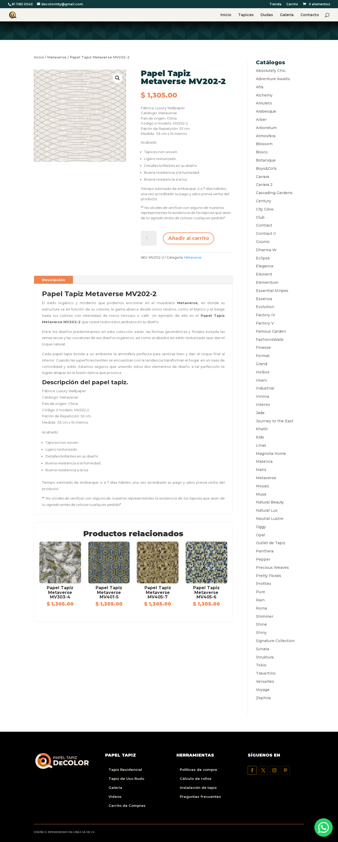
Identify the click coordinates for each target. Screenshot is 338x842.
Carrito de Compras (127, 805)
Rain (260, 600)
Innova (262, 396)
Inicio (225, 15)
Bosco (262, 152)
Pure (260, 591)
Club (260, 217)
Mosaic (262, 486)
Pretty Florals (268, 575)
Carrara (262, 176)
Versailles (265, 681)
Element (264, 274)
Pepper (263, 559)
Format (263, 355)
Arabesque (266, 111)
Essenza (264, 298)
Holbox (263, 372)
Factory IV (265, 315)
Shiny (261, 632)
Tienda (275, 4)
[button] (117, 78)
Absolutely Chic (271, 70)
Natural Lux (267, 510)
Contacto (310, 15)
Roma (261, 608)
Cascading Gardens (274, 192)
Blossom (264, 143)
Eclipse (263, 258)
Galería (287, 15)
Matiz (261, 469)
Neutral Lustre (269, 518)
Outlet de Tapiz (270, 543)
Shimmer (264, 616)
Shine (261, 624)
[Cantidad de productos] (149, 238)
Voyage (263, 689)
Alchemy (264, 95)
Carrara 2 (264, 184)
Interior (263, 404)
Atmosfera (265, 136)
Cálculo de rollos (196, 778)
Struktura (265, 657)
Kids (260, 437)
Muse (261, 494)
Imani (261, 380)
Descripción (53, 280)
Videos (115, 796)
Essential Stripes (272, 290)
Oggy (261, 526)
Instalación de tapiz (198, 787)
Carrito (292, 4)
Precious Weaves (272, 567)
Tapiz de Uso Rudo (126, 778)
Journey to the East (274, 421)
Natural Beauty (270, 502)
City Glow (265, 209)
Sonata (262, 649)
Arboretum (266, 127)
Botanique (266, 160)
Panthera (265, 551)
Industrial (265, 388)
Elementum (267, 282)
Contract (264, 225)
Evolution (265, 306)
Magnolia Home (271, 453)
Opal (260, 535)
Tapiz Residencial (125, 769)
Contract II (266, 233)
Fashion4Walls (270, 339)
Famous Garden (271, 331)
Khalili (261, 429)
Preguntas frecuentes (200, 796)
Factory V (265, 323)
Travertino (266, 673)
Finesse (263, 347)
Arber (261, 119)
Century (263, 201)
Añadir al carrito (188, 238)
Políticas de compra (198, 769)
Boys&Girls (266, 168)
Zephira (263, 697)
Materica (264, 461)
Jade (260, 412)
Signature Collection (275, 640)
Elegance (265, 266)
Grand (261, 363)
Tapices (246, 15)
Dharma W (266, 250)
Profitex (263, 583)
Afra (259, 87)
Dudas (267, 15)
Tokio (261, 665)
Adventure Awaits (273, 78)
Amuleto (264, 103)
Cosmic (263, 241)
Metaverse (57, 57)
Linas (261, 445)
